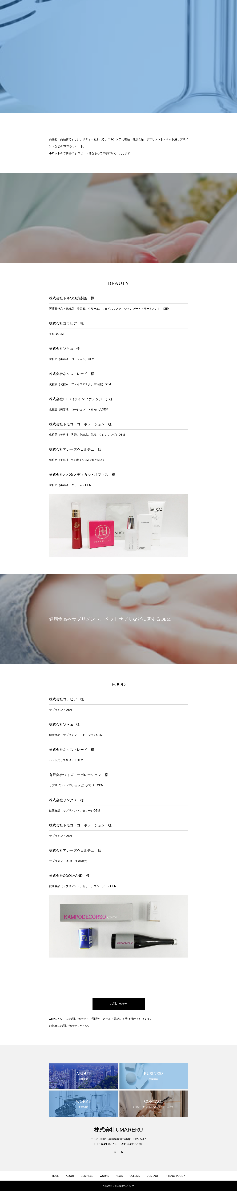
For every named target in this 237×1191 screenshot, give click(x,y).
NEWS (119, 1175)
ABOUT (70, 1175)
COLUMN (135, 1175)
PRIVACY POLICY (175, 1175)
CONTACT (152, 1175)
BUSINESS (87, 1175)
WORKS (104, 1175)
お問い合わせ (118, 1003)
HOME (55, 1175)
